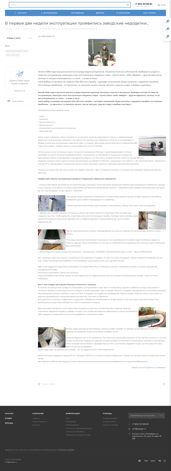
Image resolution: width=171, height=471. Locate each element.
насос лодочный (12, 55)
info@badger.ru (139, 429)
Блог (68, 418)
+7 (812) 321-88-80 (143, 4)
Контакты (36, 425)
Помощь (107, 413)
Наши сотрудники (39, 422)
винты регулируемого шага (16, 51)
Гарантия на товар (110, 425)
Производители (72, 425)
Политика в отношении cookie (78, 435)
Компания (38, 413)
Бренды (9, 423)
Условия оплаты (109, 422)
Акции (8, 418)
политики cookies (66, 450)
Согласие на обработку (75, 432)
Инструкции (71, 422)
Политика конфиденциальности (79, 428)
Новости (35, 418)
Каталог (9, 413)
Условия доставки (110, 418)
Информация (73, 413)
